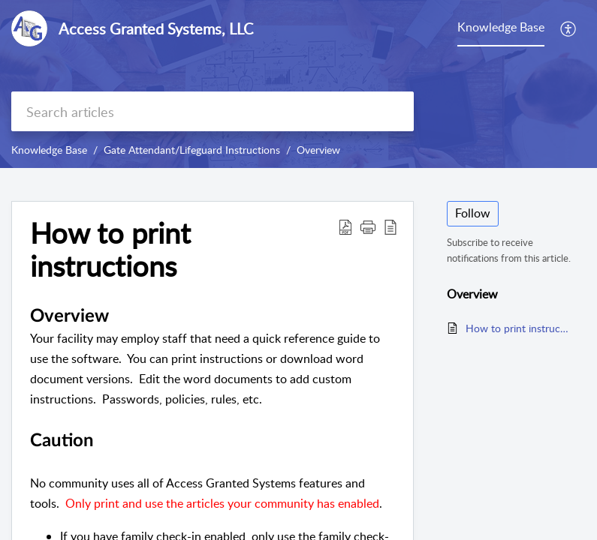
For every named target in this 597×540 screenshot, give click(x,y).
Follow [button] (472, 213)
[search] (212, 111)
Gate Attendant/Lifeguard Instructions (192, 149)
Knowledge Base (49, 149)
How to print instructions (518, 328)
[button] (569, 28)
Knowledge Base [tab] (500, 27)
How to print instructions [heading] (110, 250)
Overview (318, 149)
